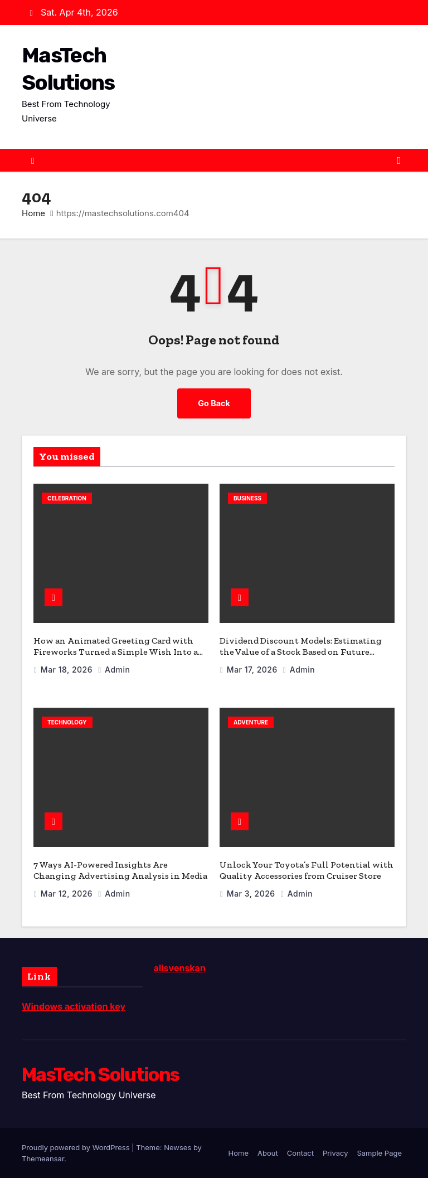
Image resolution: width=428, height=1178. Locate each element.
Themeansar (43, 1158)
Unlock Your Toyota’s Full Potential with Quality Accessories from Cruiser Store (306, 870)
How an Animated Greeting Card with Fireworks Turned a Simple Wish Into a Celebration (115, 651)
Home (33, 213)
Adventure (251, 722)
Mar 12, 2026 (68, 893)
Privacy (335, 1152)
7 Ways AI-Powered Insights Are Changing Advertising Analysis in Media (120, 870)
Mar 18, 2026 (68, 669)
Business (247, 498)
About (267, 1152)
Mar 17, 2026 (253, 669)
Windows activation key (73, 1006)
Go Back (214, 403)
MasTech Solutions (100, 1074)
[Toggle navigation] (398, 160)
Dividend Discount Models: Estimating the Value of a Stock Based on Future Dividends (301, 651)
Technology (67, 722)
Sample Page (379, 1152)
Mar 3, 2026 (252, 893)
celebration (66, 498)
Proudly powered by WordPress (77, 1147)
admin (114, 669)
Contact (300, 1152)
